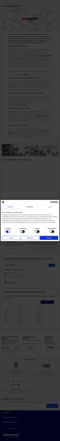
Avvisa (11, 238)
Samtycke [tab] (10, 206)
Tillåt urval (30, 238)
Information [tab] (30, 206)
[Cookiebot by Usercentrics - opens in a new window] (51, 202)
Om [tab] (50, 206)
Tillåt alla (48, 238)
